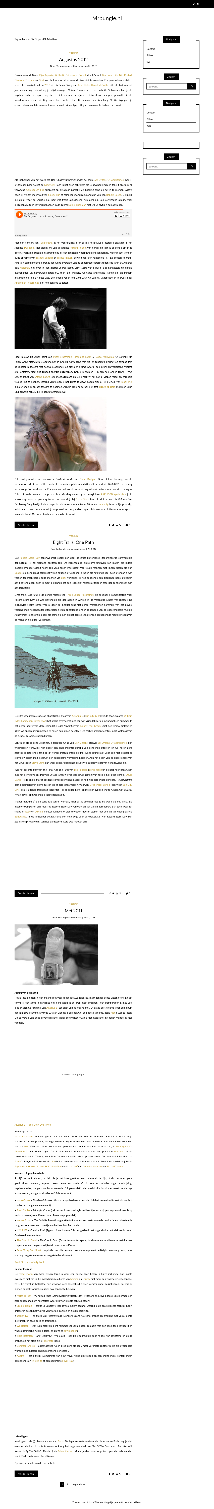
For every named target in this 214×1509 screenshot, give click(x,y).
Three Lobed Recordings (80, 594)
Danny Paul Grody (90, 725)
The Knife (37, 1360)
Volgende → (78, 1484)
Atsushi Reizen (78, 247)
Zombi (18, 1161)
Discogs (39, 811)
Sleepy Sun (54, 194)
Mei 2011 (73, 910)
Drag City (49, 184)
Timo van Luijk (110, 74)
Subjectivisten (65, 1451)
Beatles (19, 572)
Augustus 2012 (73, 59)
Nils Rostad (125, 74)
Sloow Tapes (82, 499)
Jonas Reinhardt (24, 1136)
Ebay (63, 577)
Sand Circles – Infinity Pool (29, 1262)
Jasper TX (22, 1315)
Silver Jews (40, 720)
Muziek (73, 53)
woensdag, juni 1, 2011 (83, 917)
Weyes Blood (24, 1220)
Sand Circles (23, 1210)
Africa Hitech (24, 1295)
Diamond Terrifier (24, 79)
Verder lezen (26, 525)
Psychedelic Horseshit (27, 1166)
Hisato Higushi (65, 257)
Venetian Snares (26, 1345)
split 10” (73, 1166)
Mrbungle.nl (107, 18)
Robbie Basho (113, 194)
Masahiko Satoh (82, 356)
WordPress (136, 1502)
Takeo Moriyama (104, 356)
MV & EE (22, 1230)
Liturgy (86, 1278)
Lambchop (27, 720)
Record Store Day (30, 557)
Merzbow (25, 267)
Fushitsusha (46, 242)
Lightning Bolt (107, 386)
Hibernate (48, 1340)
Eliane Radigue (88, 479)
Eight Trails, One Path (73, 542)
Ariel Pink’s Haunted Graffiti (93, 84)
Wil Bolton (23, 1325)
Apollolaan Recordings (27, 282)
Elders (149, 55)
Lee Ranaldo (80, 769)
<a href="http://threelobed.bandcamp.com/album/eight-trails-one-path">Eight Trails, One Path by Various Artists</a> (40, 855)
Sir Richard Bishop (100, 784)
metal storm (26, 1273)
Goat (41, 79)
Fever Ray (67, 1360)
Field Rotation (25, 1335)
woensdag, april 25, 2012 (83, 549)
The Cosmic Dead (26, 1240)
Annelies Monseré (92, 1166)
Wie (148, 61)
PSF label (29, 247)
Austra (20, 1355)
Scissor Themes (94, 1502)
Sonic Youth (95, 769)
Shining (74, 1278)
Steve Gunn (38, 762)
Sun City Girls (92, 715)
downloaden (70, 1330)
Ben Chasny (81, 742)
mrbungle (61, 66)
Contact (150, 48)
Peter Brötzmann (62, 356)
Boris (61, 1441)
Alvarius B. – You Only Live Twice (33, 1124)
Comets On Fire (35, 189)
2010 (47, 84)
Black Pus (126, 381)
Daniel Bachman (77, 204)
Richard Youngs (114, 1166)
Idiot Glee (56, 1166)
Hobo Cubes (23, 1200)
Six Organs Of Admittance (109, 179)
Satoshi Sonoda (44, 257)
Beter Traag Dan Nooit (29, 1250)
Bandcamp (20, 816)
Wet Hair (45, 1166)
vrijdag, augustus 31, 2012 (84, 66)
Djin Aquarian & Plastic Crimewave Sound (62, 74)
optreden (119, 1151)
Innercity (103, 504)
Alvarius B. (78, 715)
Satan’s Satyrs (42, 376)
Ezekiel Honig (24, 1305)
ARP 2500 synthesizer (113, 494)
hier (113, 1012)
